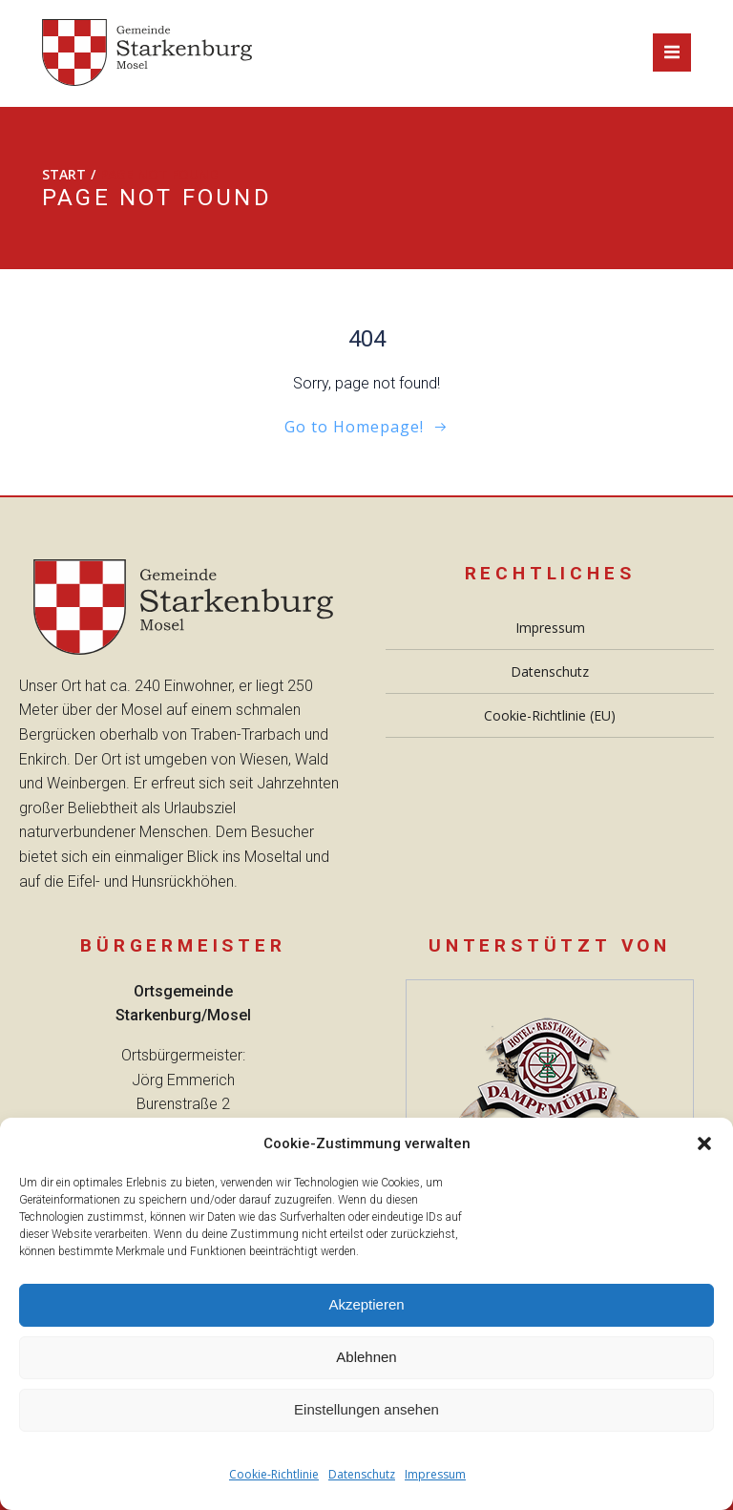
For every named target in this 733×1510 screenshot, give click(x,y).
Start (64, 174)
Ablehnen (366, 1357)
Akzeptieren (366, 1304)
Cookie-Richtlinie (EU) (550, 715)
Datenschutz (361, 1474)
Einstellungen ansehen (366, 1409)
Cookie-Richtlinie (274, 1474)
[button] (704, 1143)
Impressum (435, 1474)
